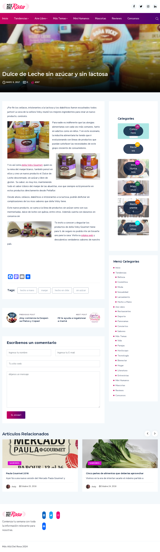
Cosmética (122, 281)
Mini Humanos (81, 18)
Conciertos (122, 326)
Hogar (120, 365)
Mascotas (100, 18)
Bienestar (122, 360)
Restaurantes (124, 311)
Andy (14, 486)
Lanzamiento (123, 297)
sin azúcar (81, 290)
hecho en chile (62, 290)
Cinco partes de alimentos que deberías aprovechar (115, 473)
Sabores (121, 331)
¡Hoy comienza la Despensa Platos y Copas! (33, 319)
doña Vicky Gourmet (32, 165)
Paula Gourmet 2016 (17, 473)
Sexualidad (122, 292)
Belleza (121, 277)
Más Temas (59, 18)
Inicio (5, 18)
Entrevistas (123, 375)
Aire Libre (40, 18)
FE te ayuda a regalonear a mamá (72, 319)
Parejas (121, 345)
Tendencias (20, 18)
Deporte (121, 316)
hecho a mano (27, 290)
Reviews (117, 18)
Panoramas (122, 321)
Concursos (133, 18)
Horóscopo (122, 350)
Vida (119, 340)
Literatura (122, 370)
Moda (120, 287)
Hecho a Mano (124, 301)
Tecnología (123, 355)
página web (87, 235)
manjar (44, 290)
